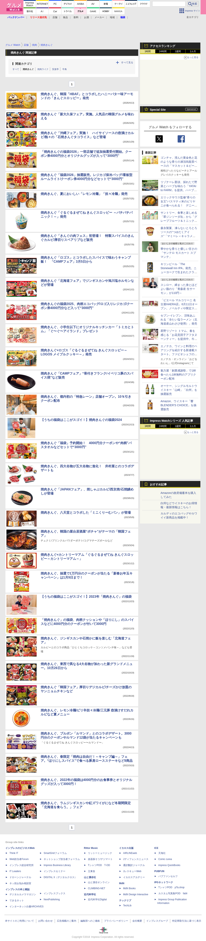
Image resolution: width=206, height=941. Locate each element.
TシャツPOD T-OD (99, 865)
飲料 (76, 17)
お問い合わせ (45, 920)
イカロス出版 (126, 848)
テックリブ (125, 900)
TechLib (127, 905)
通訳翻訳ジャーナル (134, 865)
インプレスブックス (54, 893)
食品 (65, 17)
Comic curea (165, 859)
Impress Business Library (57, 865)
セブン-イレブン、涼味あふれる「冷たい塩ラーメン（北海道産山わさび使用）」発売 (179, 319)
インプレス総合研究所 (21, 865)
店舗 (55, 17)
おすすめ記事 (158, 484)
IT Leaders (15, 871)
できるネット (16, 900)
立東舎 (91, 871)
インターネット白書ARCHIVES (26, 906)
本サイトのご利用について (19, 920)
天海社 (162, 853)
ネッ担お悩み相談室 (20, 883)
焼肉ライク (42, 69)
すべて (15, 69)
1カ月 (193, 51)
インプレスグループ (157, 920)
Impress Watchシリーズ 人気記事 (171, 420)
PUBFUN (159, 871)
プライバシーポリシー (116, 920)
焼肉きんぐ (28, 69)
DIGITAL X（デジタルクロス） (60, 877)
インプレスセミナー (54, 871)
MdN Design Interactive (135, 894)
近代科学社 (90, 894)
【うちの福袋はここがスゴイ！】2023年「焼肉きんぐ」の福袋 (86, 596)
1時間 (148, 51)
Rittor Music (91, 848)
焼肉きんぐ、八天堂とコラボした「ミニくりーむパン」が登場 (86, 512)
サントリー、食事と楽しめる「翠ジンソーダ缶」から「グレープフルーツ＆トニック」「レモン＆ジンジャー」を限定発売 (179, 220)
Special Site (158, 109)
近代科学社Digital (97, 899)
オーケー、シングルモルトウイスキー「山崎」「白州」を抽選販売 (179, 390)
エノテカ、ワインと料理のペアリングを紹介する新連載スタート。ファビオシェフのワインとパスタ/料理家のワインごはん (179, 354)
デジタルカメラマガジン (22, 894)
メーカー (99, 17)
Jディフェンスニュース (135, 859)
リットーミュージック (100, 853)
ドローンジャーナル (20, 877)
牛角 (64, 69)
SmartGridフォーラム (55, 853)
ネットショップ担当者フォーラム (62, 859)
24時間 (162, 51)
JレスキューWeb (132, 871)
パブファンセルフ (168, 876)
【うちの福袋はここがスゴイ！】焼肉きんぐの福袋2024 (81, 420)
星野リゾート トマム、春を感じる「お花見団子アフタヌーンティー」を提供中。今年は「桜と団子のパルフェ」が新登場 (179, 339)
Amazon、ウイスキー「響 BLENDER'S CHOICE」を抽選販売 (178, 405)
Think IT (13, 853)
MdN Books (129, 888)
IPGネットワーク (163, 882)
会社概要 (137, 920)
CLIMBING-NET (96, 888)
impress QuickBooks (169, 865)
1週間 (178, 51)
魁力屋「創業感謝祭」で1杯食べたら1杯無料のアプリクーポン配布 (178, 374)
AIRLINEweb (130, 853)
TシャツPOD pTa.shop (171, 887)
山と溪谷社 (90, 877)
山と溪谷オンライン (99, 882)
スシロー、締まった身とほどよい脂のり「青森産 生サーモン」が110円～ (179, 289)
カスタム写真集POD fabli (172, 893)
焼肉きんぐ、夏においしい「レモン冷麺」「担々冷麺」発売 (84, 194)
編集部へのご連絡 (90, 920)
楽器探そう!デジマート (100, 859)
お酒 (86, 17)
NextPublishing (52, 899)
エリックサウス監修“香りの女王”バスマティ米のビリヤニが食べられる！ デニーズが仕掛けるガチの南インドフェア (179, 205)
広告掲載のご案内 (66, 920)
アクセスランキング (162, 46)
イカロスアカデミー (134, 877)
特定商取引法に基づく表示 (186, 920)
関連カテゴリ (23, 63)
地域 (112, 17)
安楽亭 (55, 69)
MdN (121, 883)
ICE (156, 848)
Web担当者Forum (19, 859)
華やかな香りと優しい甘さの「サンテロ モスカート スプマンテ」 (179, 252)
